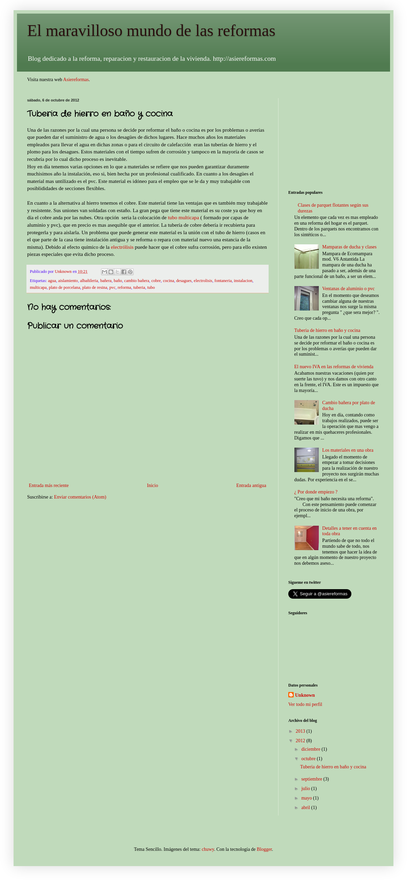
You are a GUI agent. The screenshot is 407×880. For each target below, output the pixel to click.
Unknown (305, 695)
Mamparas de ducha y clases (349, 246)
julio (306, 788)
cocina (168, 280)
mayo (307, 798)
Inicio (152, 485)
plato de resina (94, 287)
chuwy (208, 849)
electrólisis (122, 247)
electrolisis (203, 280)
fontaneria (223, 280)
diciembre (311, 749)
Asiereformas (76, 79)
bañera (106, 280)
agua (52, 280)
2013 (301, 731)
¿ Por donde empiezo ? (316, 491)
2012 (301, 740)
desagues (184, 280)
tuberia (139, 287)
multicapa (38, 287)
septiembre (312, 779)
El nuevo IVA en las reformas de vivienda (333, 366)
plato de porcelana (64, 287)
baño (118, 280)
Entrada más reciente (49, 485)
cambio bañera (136, 280)
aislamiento (68, 280)
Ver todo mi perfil (305, 704)
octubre (308, 758)
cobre (156, 280)
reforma (124, 287)
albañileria (89, 280)
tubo (151, 287)
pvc (112, 287)
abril (306, 807)
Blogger (264, 849)
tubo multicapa (183, 217)
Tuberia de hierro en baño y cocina (327, 330)
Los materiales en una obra (347, 450)
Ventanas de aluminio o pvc (348, 288)
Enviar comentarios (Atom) (80, 497)
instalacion (243, 280)
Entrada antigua (251, 485)
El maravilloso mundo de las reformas (151, 30)
